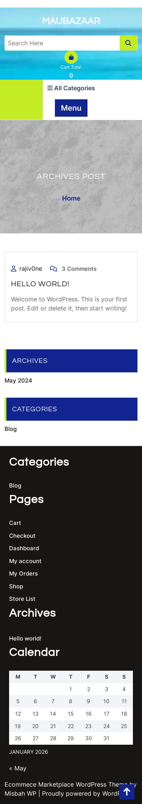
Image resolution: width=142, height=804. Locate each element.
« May (18, 768)
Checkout (22, 535)
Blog (11, 428)
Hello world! (40, 284)
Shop (16, 586)
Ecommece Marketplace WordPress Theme (66, 784)
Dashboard (24, 548)
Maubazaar (71, 21)
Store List (22, 598)
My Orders (23, 573)
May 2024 (18, 380)
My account (25, 561)
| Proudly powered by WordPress (85, 793)
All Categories (71, 88)
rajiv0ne (30, 268)
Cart (15, 522)
